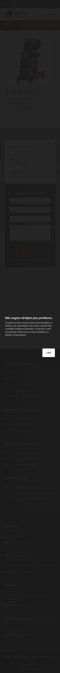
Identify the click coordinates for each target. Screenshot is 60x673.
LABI (48, 352)
